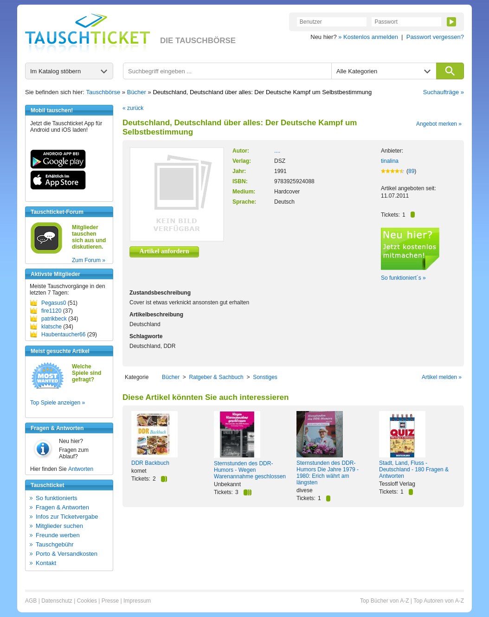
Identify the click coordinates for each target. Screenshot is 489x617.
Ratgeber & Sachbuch (216, 377)
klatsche (51, 326)
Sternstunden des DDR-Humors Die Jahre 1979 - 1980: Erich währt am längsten (327, 473)
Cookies (87, 601)
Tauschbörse (103, 92)
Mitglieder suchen (59, 525)
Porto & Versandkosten (66, 553)
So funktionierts (56, 498)
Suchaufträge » (443, 92)
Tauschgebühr (55, 544)
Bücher (136, 92)
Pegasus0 (53, 303)
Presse (110, 601)
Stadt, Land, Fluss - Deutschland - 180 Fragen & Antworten (414, 469)
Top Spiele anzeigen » (57, 402)
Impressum (137, 601)
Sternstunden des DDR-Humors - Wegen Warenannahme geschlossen (250, 470)
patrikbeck (54, 318)
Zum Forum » (88, 260)
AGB (31, 601)
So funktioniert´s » (403, 278)
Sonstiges (265, 377)
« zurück (132, 108)
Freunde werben (58, 535)
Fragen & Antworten (62, 507)
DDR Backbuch (150, 463)
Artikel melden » (442, 377)
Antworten (80, 469)
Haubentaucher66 (63, 334)
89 (411, 171)
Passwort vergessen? (435, 36)
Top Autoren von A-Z (438, 601)
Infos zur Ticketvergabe (67, 516)
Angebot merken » (439, 124)
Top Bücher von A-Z (384, 601)
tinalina (390, 161)
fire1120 (51, 311)
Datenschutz (56, 601)
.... (277, 151)
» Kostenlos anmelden (368, 36)
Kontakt (46, 562)
